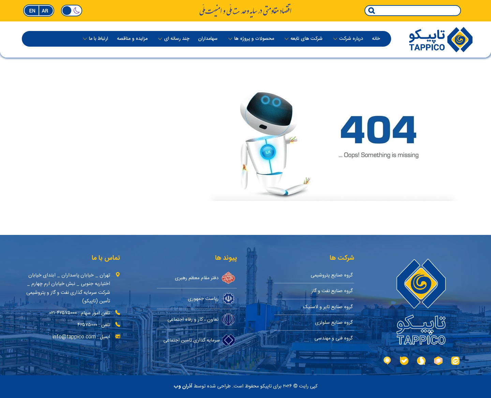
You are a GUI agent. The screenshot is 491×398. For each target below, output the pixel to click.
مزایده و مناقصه (132, 39)
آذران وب (183, 386)
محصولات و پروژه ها (254, 39)
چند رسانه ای (176, 39)
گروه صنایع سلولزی (334, 322)
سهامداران (208, 39)
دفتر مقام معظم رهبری (205, 278)
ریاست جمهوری (211, 298)
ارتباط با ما (98, 39)
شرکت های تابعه (307, 39)
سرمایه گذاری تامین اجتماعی (199, 340)
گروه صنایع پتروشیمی (332, 275)
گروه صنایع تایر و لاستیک (328, 307)
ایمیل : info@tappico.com (81, 337)
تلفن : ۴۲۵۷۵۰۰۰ (93, 325)
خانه (376, 39)
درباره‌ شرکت (351, 39)
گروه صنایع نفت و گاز (332, 291)
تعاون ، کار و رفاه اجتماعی (201, 319)
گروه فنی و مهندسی (333, 338)
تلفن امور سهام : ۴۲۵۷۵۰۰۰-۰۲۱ (79, 313)
